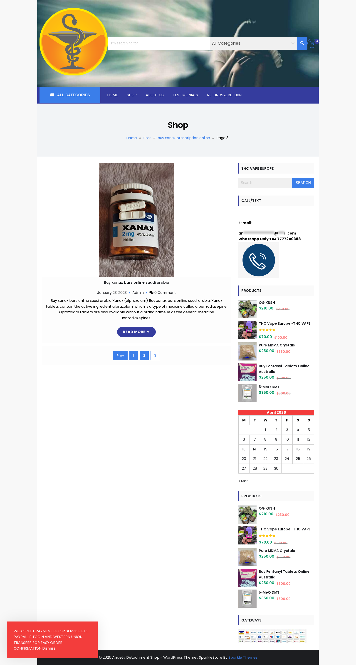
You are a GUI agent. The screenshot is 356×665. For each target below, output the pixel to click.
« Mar (243, 481)
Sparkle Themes (242, 657)
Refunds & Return (224, 95)
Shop (132, 95)
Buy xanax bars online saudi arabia (136, 282)
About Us (155, 95)
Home (112, 95)
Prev (120, 355)
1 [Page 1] (133, 355)
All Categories (73, 95)
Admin (138, 292)
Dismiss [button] (48, 648)
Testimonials (185, 95)
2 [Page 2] (144, 355)
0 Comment (165, 292)
